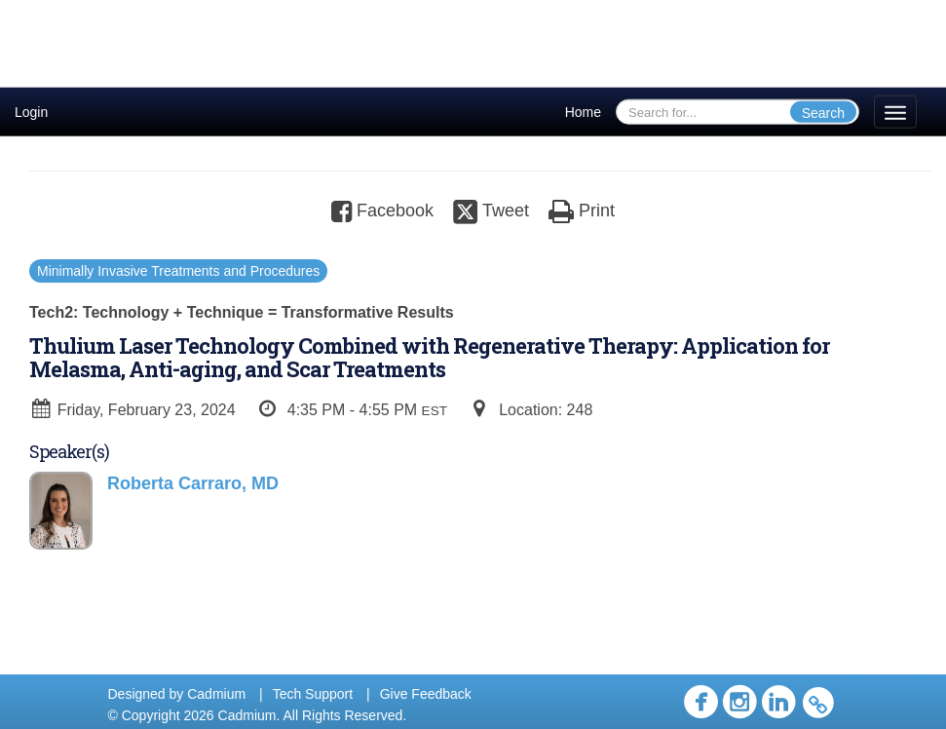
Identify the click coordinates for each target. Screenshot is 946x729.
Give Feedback (426, 694)
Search (823, 113)
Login (31, 112)
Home (583, 112)
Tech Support (313, 694)
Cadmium (216, 694)
